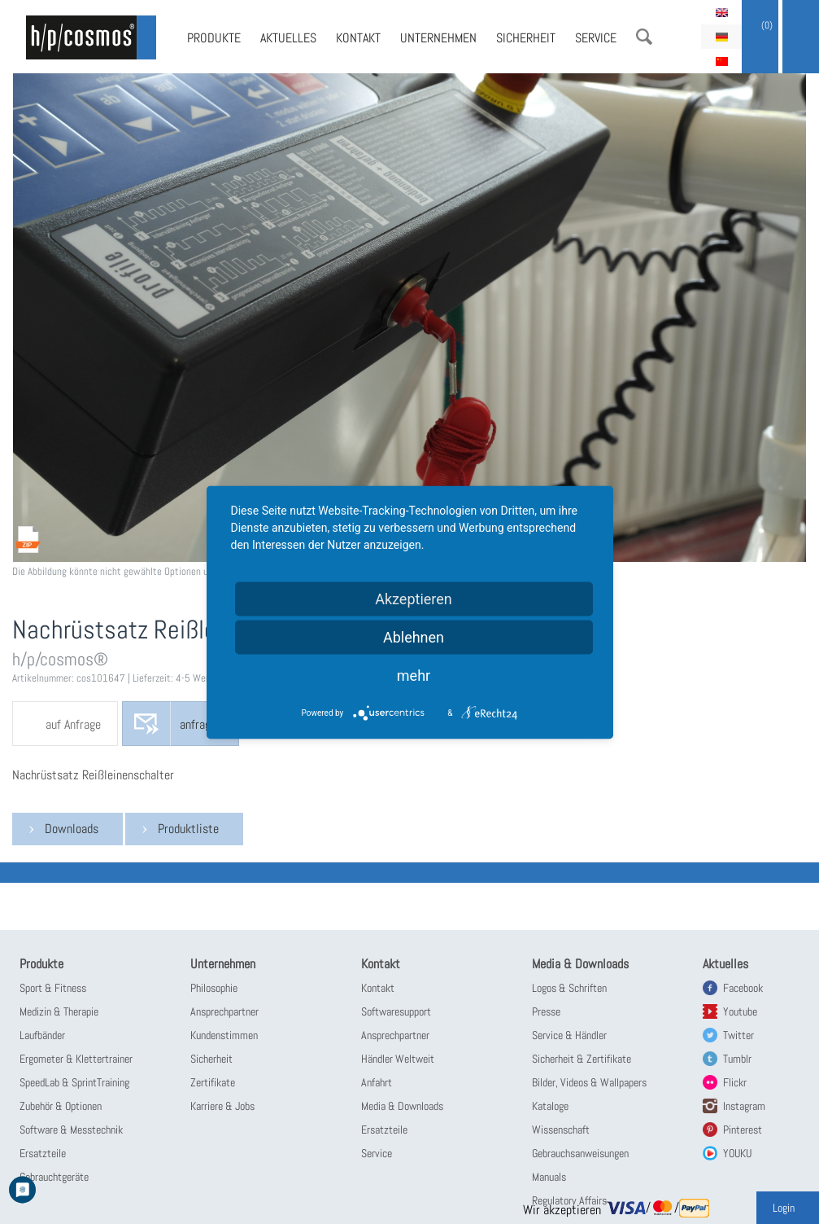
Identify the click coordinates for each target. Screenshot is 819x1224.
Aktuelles (288, 37)
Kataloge (550, 1106)
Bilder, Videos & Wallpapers (589, 1082)
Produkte (214, 37)
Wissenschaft (561, 1129)
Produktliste (188, 828)
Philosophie (213, 988)
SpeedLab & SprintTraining (74, 1082)
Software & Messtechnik (71, 1129)
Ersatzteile (43, 1153)
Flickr (735, 1082)
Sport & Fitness (53, 988)
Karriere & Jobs (222, 1106)
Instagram (744, 1106)
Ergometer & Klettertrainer (76, 1058)
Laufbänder (42, 1035)
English (721, 12)
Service (595, 37)
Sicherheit (525, 37)
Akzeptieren (413, 598)
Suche (644, 36)
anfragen (201, 724)
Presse (546, 1011)
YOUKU (737, 1153)
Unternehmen (438, 37)
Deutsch (721, 36)
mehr (413, 674)
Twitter (738, 1035)
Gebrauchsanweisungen (580, 1153)
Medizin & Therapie (59, 1011)
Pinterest (742, 1129)
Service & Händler (569, 1035)
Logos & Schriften (569, 988)
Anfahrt (376, 1082)
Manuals (549, 1176)
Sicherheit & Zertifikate (581, 1058)
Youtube (740, 1011)
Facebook (743, 988)
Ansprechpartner (224, 1011)
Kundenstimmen (224, 1035)
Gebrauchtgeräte (54, 1176)
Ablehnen (413, 636)
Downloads (71, 828)
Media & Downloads (402, 1106)
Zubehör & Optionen (61, 1106)
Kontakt (358, 37)
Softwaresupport (396, 1011)
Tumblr (737, 1058)
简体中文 (721, 61)
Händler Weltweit (397, 1058)
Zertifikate (212, 1082)
